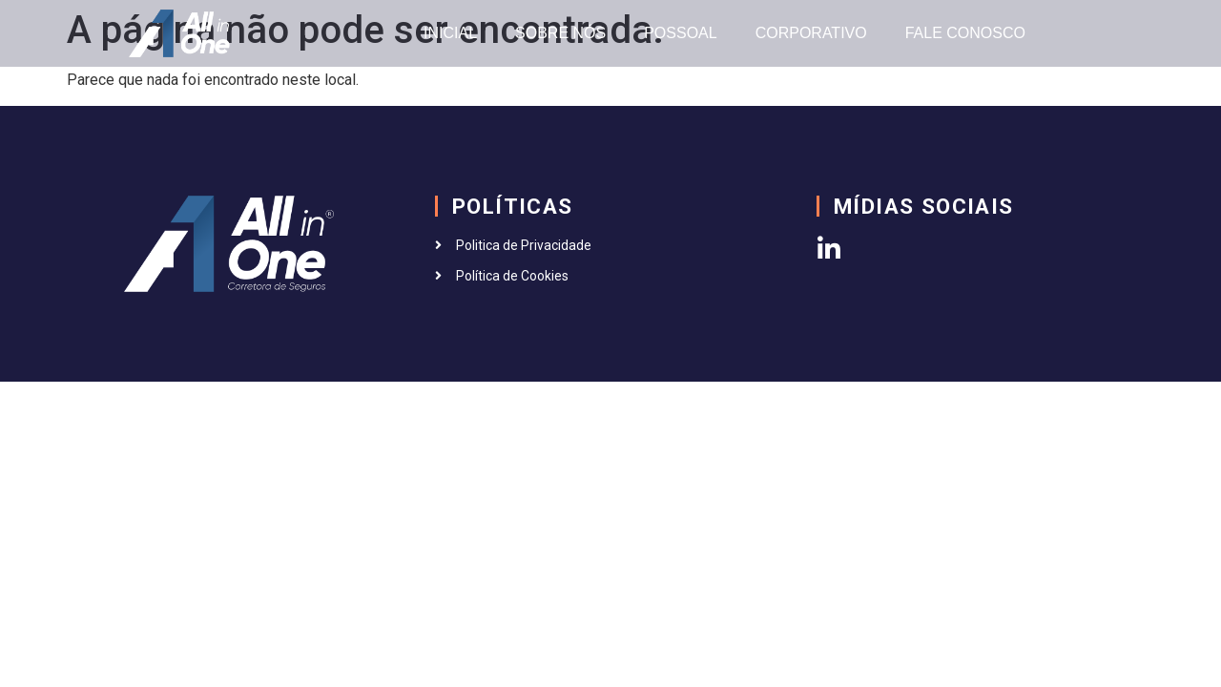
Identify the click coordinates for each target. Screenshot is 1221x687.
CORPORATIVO (811, 33)
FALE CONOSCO (965, 33)
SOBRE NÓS (560, 33)
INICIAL (450, 33)
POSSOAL (680, 33)
